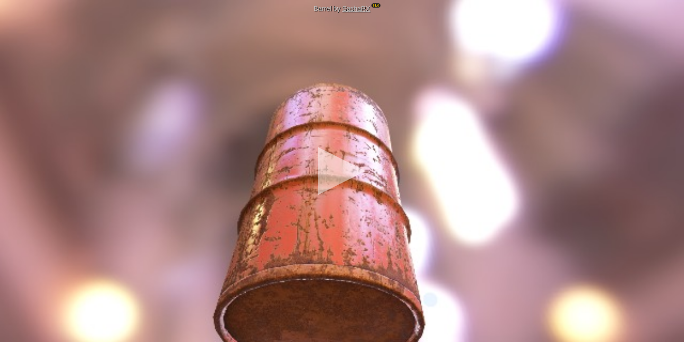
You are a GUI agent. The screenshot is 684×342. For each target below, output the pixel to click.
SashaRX (356, 8)
